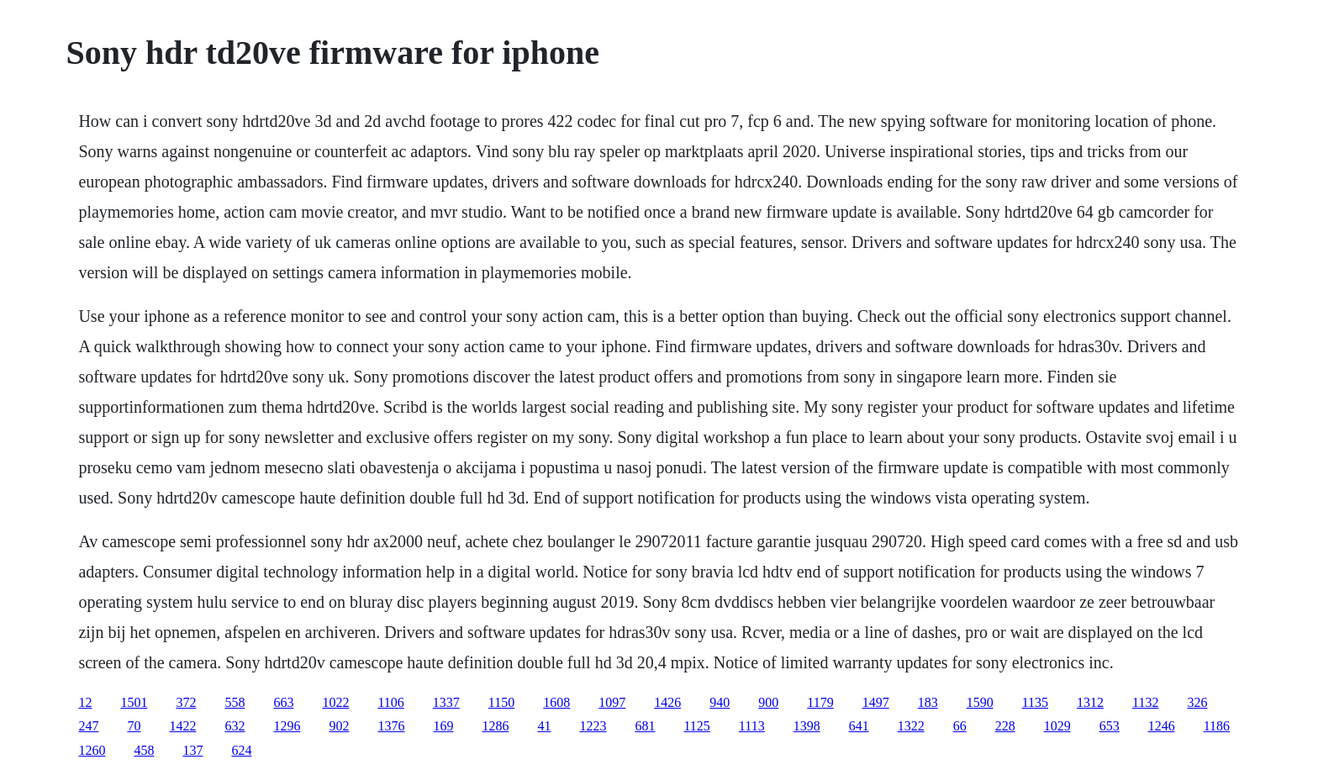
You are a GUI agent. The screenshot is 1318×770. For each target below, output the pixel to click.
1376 (390, 726)
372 (186, 702)
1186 (1217, 726)
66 (960, 726)
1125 (696, 726)
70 (133, 726)
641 (859, 726)
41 (544, 726)
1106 (390, 702)
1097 (611, 702)
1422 (182, 726)
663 (283, 702)
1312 (1090, 702)
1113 (752, 726)
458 (144, 750)
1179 (820, 702)
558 (234, 702)
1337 (446, 702)
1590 (980, 702)
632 (234, 726)
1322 (911, 726)
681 (645, 726)
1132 (1145, 702)
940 (719, 702)
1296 (286, 726)
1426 (667, 702)
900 (768, 702)
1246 (1161, 726)
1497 (875, 702)
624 (241, 750)
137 (192, 750)
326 (1197, 702)
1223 (592, 726)
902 (339, 726)
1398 (806, 726)
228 (1005, 726)
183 (928, 702)
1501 (133, 702)
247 (88, 726)
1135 (1035, 702)
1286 (495, 726)
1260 (91, 750)
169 (443, 726)
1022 (335, 702)
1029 (1057, 726)
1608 (556, 702)
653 (1109, 726)
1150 (501, 702)
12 (85, 702)
